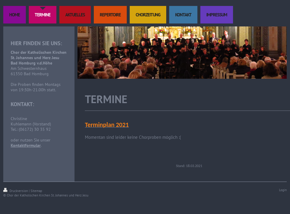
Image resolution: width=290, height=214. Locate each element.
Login (283, 190)
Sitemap (36, 191)
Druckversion (16, 191)
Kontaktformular (26, 145)
